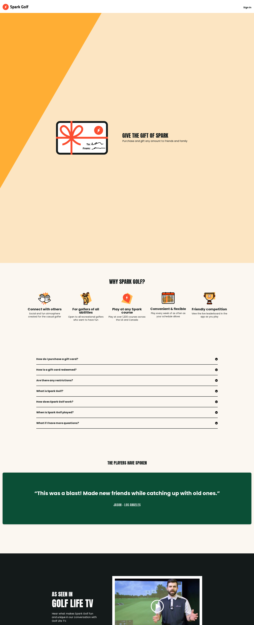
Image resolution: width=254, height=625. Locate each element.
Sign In (247, 7)
